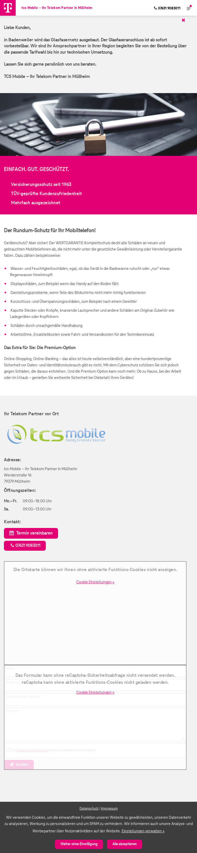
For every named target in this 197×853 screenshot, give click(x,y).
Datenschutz (89, 809)
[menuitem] (167, 8)
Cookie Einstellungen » (95, 582)
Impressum (109, 809)
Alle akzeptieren (124, 844)
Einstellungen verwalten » (143, 831)
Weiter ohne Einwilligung (79, 844)
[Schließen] (96, 20)
